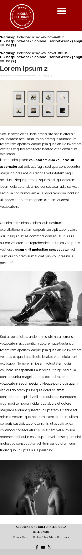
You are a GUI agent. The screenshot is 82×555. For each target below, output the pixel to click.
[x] (49, 547)
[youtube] (43, 547)
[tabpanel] (41, 531)
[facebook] (37, 547)
